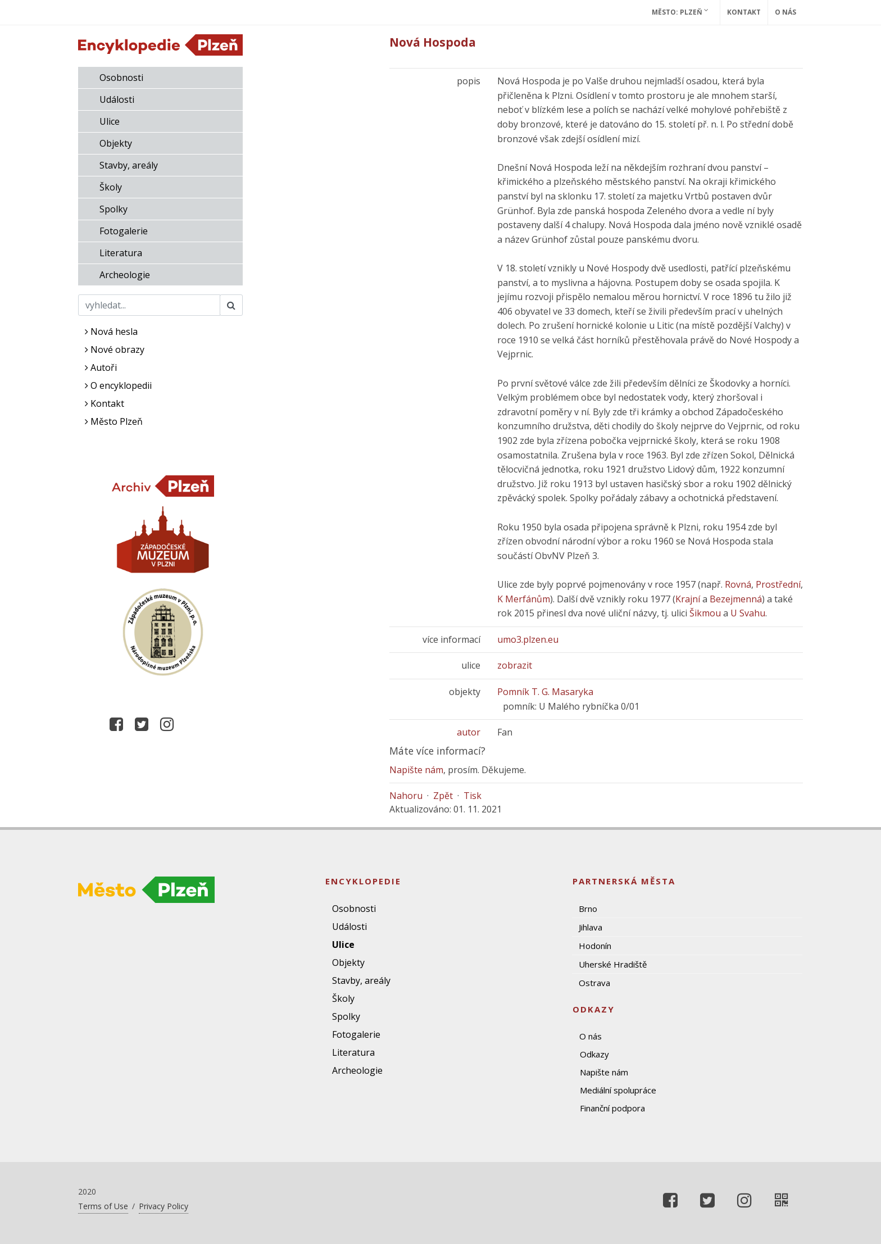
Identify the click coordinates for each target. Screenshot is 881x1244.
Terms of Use (103, 1206)
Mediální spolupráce (618, 1090)
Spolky (113, 209)
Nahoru (406, 795)
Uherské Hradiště (613, 964)
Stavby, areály (128, 165)
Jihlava (590, 927)
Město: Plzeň (680, 12)
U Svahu (747, 613)
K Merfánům (523, 599)
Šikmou (705, 613)
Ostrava (594, 982)
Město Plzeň (114, 421)
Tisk (473, 795)
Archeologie (124, 275)
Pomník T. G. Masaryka (545, 691)
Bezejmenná (736, 599)
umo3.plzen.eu (527, 639)
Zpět (443, 795)
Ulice (109, 121)
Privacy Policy (163, 1206)
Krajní (687, 599)
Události (116, 99)
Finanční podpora (612, 1108)
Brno (588, 908)
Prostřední (778, 584)
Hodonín (595, 945)
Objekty (115, 143)
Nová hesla (111, 331)
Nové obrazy (114, 349)
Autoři (101, 367)
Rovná (738, 584)
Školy (110, 187)
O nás (785, 12)
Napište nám (416, 770)
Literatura (120, 253)
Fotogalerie (123, 231)
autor (468, 732)
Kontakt (744, 12)
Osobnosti (121, 77)
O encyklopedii (118, 385)
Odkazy (594, 1054)
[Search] (149, 305)
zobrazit (514, 665)
